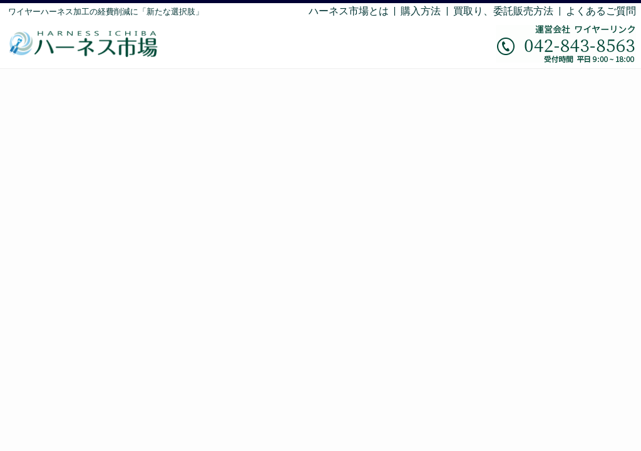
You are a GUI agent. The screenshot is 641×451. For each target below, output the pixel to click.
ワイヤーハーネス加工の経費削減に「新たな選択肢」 (105, 11)
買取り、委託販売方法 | (509, 11)
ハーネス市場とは (349, 11)
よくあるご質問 (601, 11)
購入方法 (421, 11)
